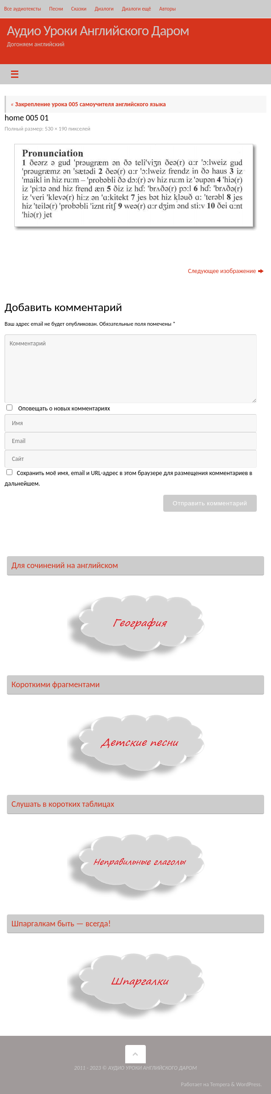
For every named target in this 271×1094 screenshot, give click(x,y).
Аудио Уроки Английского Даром (98, 30)
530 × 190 (56, 128)
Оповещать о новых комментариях (64, 408)
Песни (56, 8)
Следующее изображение (226, 271)
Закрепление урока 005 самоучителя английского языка (88, 104)
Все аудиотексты (22, 8)
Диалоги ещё (136, 8)
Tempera (220, 1084)
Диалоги (103, 8)
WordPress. (249, 1084)
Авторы (167, 8)
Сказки (78, 8)
